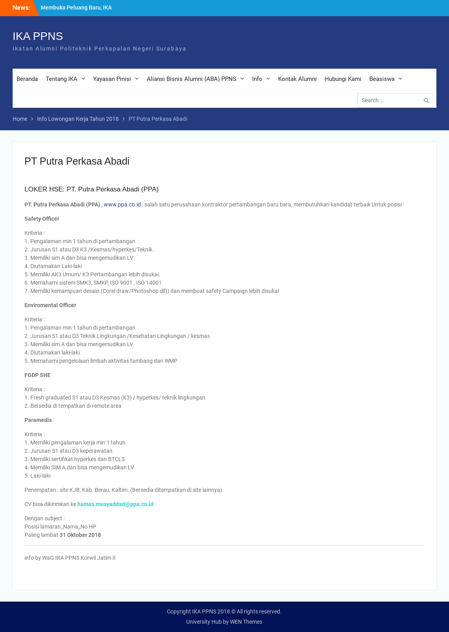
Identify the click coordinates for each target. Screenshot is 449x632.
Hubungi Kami (343, 79)
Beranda (27, 79)
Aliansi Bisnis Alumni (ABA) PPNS (191, 79)
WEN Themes (246, 622)
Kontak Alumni (297, 79)
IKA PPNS (38, 36)
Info (257, 79)
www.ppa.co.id (122, 204)
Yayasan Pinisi (112, 79)
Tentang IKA (61, 79)
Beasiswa (382, 79)
